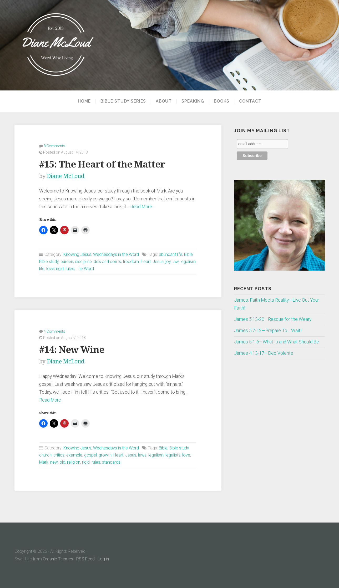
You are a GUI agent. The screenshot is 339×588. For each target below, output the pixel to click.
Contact (250, 101)
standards (111, 462)
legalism (188, 261)
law (176, 261)
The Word (85, 268)
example (74, 455)
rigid (60, 268)
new (54, 462)
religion (73, 462)
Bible (188, 254)
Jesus (158, 261)
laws (142, 455)
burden (66, 261)
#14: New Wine (71, 349)
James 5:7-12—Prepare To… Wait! (267, 330)
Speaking (192, 101)
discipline (83, 261)
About (164, 101)
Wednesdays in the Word (116, 254)
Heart (146, 261)
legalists (172, 455)
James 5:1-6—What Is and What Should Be (276, 341)
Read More (141, 206)
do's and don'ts (107, 261)
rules (69, 268)
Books (221, 101)
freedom (131, 261)
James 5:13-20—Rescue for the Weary (272, 319)
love (50, 268)
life (41, 268)
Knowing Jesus (77, 254)
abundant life (170, 254)
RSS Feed (85, 558)
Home (84, 101)
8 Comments (54, 146)
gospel (90, 455)
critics (58, 455)
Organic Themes (58, 558)
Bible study (49, 261)
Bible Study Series (123, 101)
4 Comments (54, 331)
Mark (43, 462)
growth (105, 455)
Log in (103, 558)
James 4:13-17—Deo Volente (263, 353)
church (45, 455)
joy (168, 261)
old (62, 462)
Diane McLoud (65, 176)
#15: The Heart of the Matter (102, 164)
